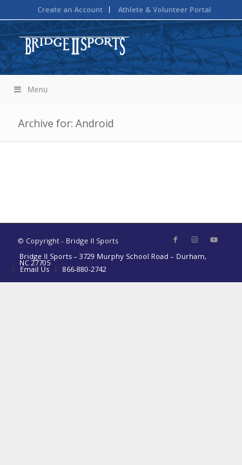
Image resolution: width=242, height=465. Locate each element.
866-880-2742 (84, 269)
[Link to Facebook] (175, 239)
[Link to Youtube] (214, 239)
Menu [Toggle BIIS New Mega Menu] (30, 89)
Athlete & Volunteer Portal (164, 9)
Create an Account (70, 9)
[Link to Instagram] (195, 239)
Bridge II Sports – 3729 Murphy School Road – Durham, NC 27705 (113, 259)
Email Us (34, 269)
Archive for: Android (66, 123)
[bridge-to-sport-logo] (100, 46)
